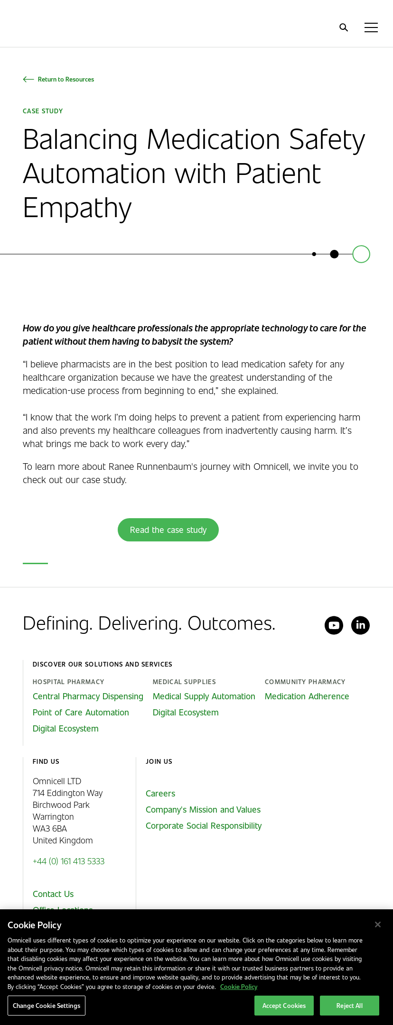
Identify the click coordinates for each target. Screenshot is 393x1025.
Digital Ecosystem (66, 728)
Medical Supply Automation (204, 696)
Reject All (349, 1005)
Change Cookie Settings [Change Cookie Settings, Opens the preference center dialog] (46, 1005)
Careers (160, 793)
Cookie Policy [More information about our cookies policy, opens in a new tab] (238, 986)
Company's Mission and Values (203, 809)
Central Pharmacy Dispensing (88, 696)
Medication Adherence (307, 696)
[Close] (377, 924)
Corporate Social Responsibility (204, 825)
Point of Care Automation (81, 712)
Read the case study (168, 529)
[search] (343, 27)
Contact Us (53, 893)
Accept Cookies (284, 1005)
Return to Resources (66, 79)
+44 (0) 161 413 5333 (68, 860)
